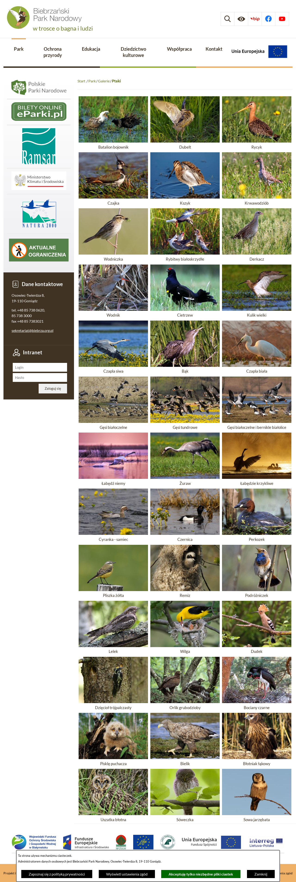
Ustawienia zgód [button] (281, 873)
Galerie (104, 81)
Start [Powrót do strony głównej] (81, 81)
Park (92, 81)
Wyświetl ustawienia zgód (127, 874)
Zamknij (260, 874)
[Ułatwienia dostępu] (241, 19)
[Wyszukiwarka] (227, 19)
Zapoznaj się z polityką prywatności (57, 874)
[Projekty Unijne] (259, 52)
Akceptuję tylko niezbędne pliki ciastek (201, 874)
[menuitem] (19, 49)
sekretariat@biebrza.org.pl (32, 330)
